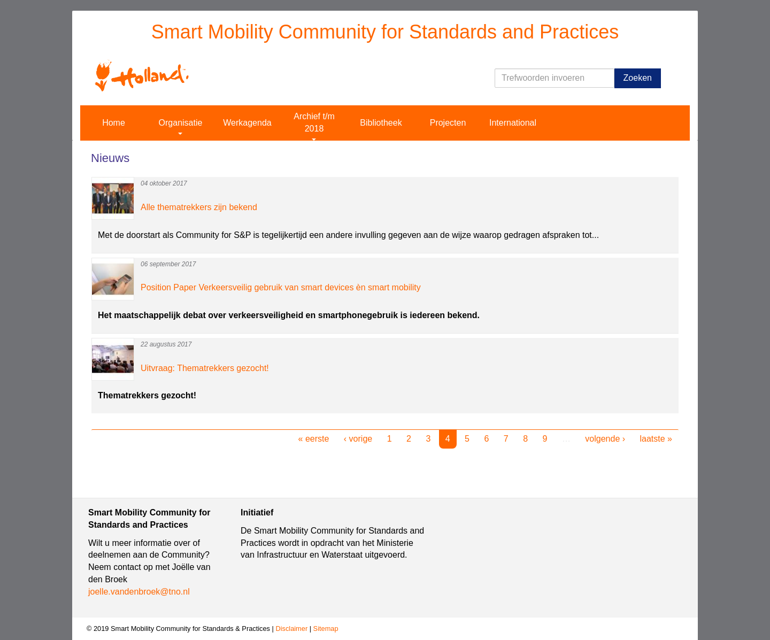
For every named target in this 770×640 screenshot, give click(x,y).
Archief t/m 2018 (314, 126)
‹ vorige (358, 438)
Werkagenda (247, 122)
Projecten (448, 122)
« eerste (313, 438)
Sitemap (325, 628)
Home (113, 122)
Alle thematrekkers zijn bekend (199, 207)
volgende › (605, 438)
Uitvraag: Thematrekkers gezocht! (205, 368)
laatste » (656, 438)
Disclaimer (291, 628)
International (512, 122)
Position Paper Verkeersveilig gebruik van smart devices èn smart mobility (281, 287)
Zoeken (637, 77)
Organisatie (181, 126)
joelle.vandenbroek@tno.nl (139, 591)
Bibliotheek (381, 122)
